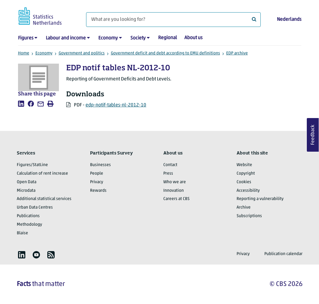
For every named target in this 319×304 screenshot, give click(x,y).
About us (193, 37)
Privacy (96, 182)
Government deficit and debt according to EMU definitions (165, 53)
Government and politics (82, 53)
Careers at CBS (176, 199)
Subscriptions (249, 216)
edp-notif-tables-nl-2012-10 (115, 105)
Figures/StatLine (32, 165)
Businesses (100, 165)
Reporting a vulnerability (260, 199)
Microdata (26, 191)
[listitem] (21, 103)
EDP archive (237, 53)
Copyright (246, 174)
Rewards (98, 191)
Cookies (244, 182)
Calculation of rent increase (42, 174)
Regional (167, 37)
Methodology (29, 225)
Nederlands (289, 19)
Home (23, 53)
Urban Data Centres (35, 207)
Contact (170, 165)
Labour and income (66, 38)
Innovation (173, 191)
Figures (25, 38)
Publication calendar (283, 254)
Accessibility (248, 191)
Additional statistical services (44, 199)
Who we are (174, 182)
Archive (244, 207)
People (96, 174)
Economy (108, 38)
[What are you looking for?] (173, 19)
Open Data (26, 182)
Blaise (22, 233)
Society (138, 38)
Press (168, 174)
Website (244, 165)
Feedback (312, 135)
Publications (28, 216)
